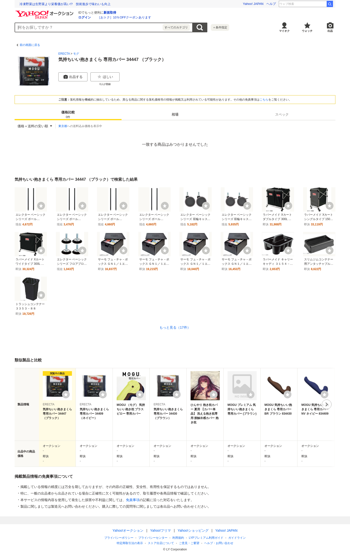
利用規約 (178, 537)
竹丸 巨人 (317, 4)
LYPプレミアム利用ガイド (206, 537)
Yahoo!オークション (128, 530)
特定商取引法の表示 (130, 543)
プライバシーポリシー (118, 537)
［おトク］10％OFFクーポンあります (124, 17)
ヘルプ (271, 4)
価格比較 (68, 114)
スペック (282, 114)
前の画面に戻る (30, 45)
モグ (76, 53)
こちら (264, 99)
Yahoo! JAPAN (253, 4)
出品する (73, 76)
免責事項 (133, 500)
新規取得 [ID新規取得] (110, 12)
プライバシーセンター (152, 537)
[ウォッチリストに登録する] (66, 394)
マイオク (284, 30)
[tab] (68, 114)
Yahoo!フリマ (160, 530)
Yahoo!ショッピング (193, 530)
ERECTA (64, 53)
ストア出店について (161, 543)
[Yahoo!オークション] (45, 12)
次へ (327, 404)
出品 (330, 30)
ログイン (84, 17)
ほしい (105, 76)
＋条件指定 (220, 27)
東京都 (62, 126)
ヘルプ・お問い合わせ (218, 543)
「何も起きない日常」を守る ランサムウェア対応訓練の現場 (63, 4)
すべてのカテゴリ (176, 27)
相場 (175, 114)
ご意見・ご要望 (189, 543)
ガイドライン (237, 537)
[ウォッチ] (41, 206)
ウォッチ (307, 30)
